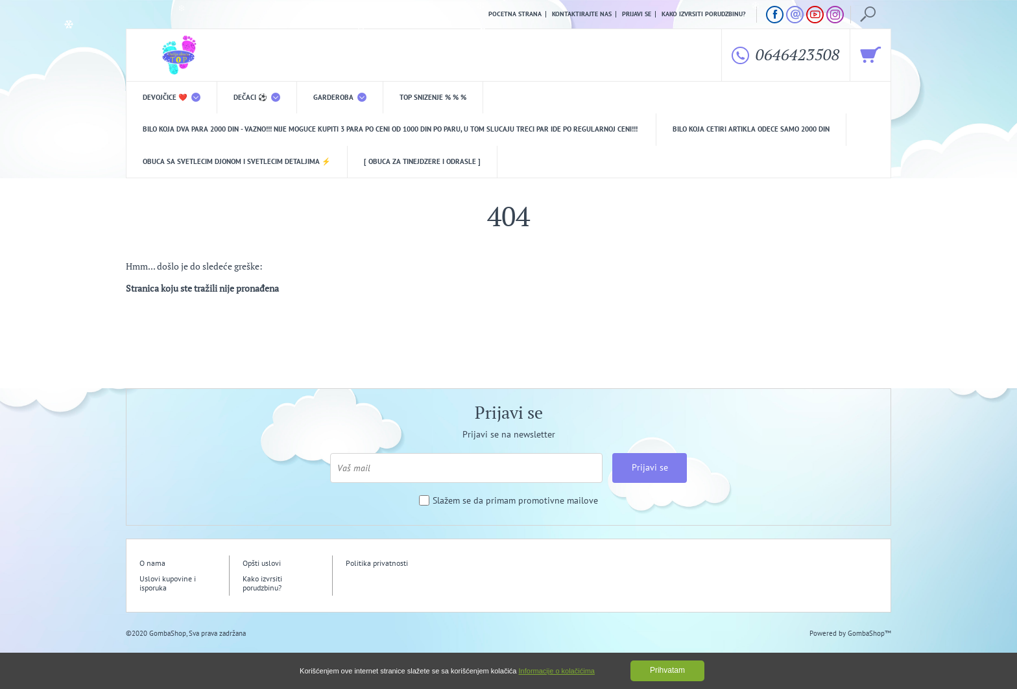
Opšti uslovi (262, 563)
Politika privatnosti (377, 563)
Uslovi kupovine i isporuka (167, 583)
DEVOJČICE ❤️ (171, 97)
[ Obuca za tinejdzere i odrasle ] (422, 161)
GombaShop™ (869, 633)
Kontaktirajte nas (582, 14)
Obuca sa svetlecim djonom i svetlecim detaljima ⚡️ (237, 161)
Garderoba (339, 97)
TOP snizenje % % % (433, 97)
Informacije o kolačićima (557, 671)
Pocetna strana (515, 14)
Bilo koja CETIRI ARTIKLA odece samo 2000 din (751, 129)
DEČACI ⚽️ (256, 97)
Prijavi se (636, 14)
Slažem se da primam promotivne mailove (515, 501)
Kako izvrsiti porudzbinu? (704, 14)
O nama (152, 563)
